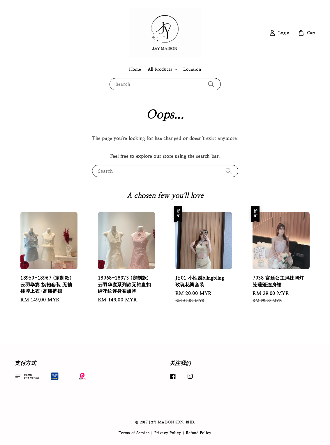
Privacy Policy (167, 433)
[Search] (211, 84)
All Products (160, 69)
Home (135, 69)
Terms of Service (134, 433)
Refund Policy (198, 433)
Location (192, 69)
